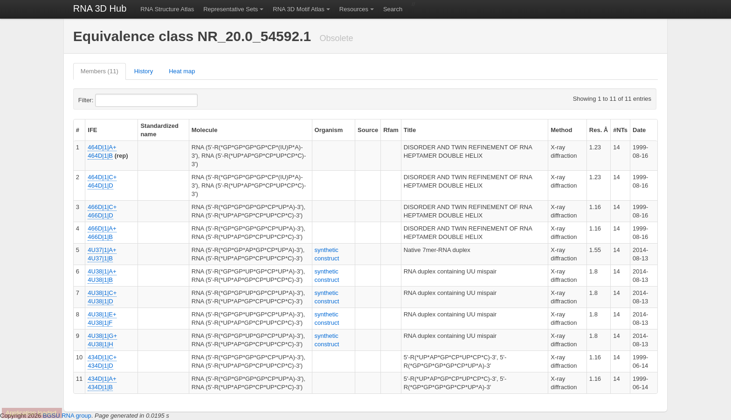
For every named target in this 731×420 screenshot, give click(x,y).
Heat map (182, 71)
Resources (353, 9)
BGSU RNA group (67, 415)
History (143, 71)
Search (392, 9)
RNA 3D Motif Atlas (298, 9)
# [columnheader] (77, 129)
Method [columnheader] (561, 129)
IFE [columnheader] (92, 129)
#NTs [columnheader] (620, 129)
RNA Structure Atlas (167, 9)
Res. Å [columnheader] (598, 129)
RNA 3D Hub (100, 8)
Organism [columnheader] (329, 129)
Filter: (108, 100)
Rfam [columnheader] (391, 129)
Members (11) (99, 71)
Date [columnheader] (639, 129)
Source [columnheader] (368, 129)
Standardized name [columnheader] (159, 130)
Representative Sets (230, 9)
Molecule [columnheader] (205, 129)
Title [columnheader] (410, 129)
